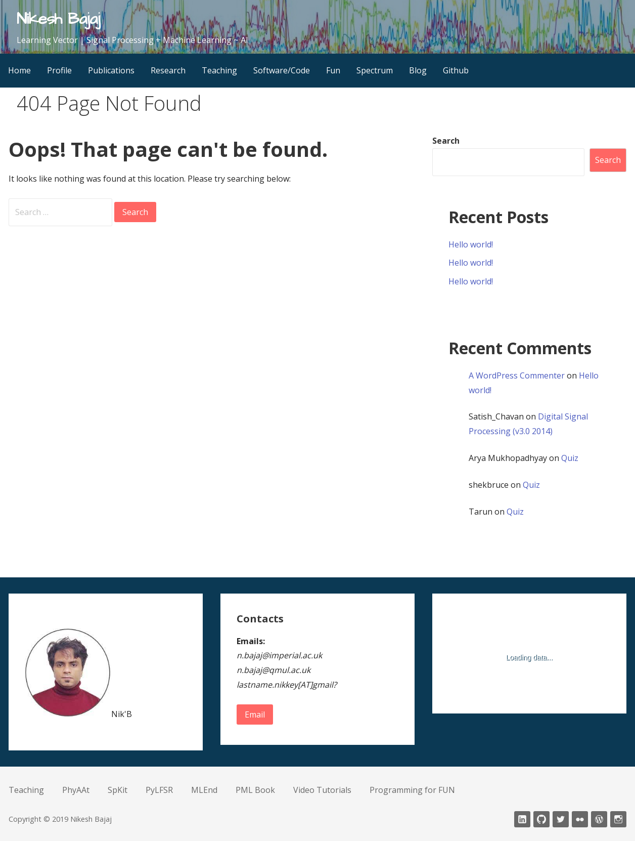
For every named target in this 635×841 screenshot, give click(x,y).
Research (168, 70)
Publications (111, 70)
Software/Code (281, 70)
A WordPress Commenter (517, 375)
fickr (580, 819)
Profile (59, 70)
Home (19, 70)
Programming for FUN (412, 789)
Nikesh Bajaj (58, 19)
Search (446, 140)
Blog (418, 70)
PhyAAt (75, 789)
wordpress (599, 819)
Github (456, 70)
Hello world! (470, 244)
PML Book (255, 789)
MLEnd (204, 789)
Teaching (219, 70)
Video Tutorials (322, 789)
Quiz (569, 458)
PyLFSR (159, 789)
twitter (561, 819)
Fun (333, 70)
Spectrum (374, 70)
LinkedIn (522, 819)
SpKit (117, 789)
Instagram (618, 819)
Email (255, 714)
